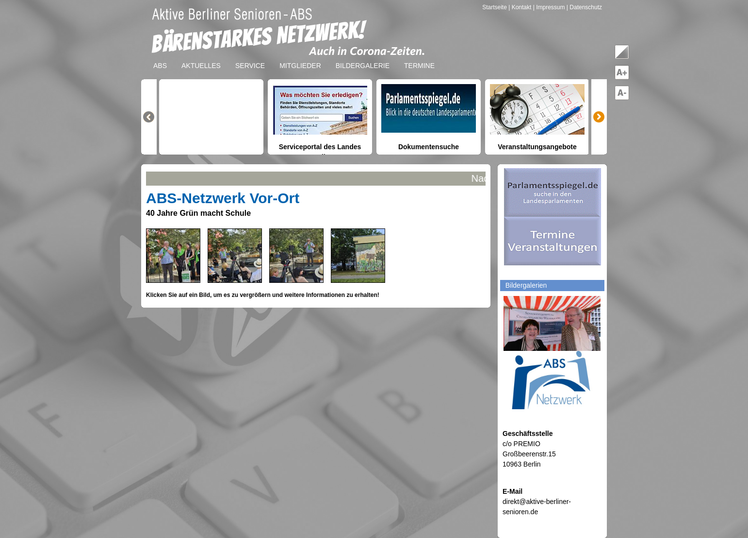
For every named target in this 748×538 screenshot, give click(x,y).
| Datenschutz (584, 7)
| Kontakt (520, 7)
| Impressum (549, 7)
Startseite (495, 7)
